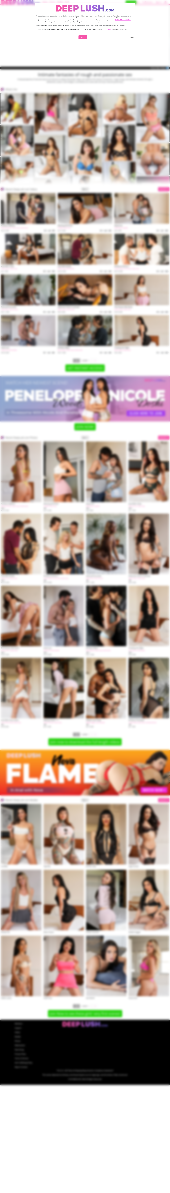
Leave (132, 37)
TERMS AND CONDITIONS (123, 20)
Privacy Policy (107, 29)
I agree (82, 37)
